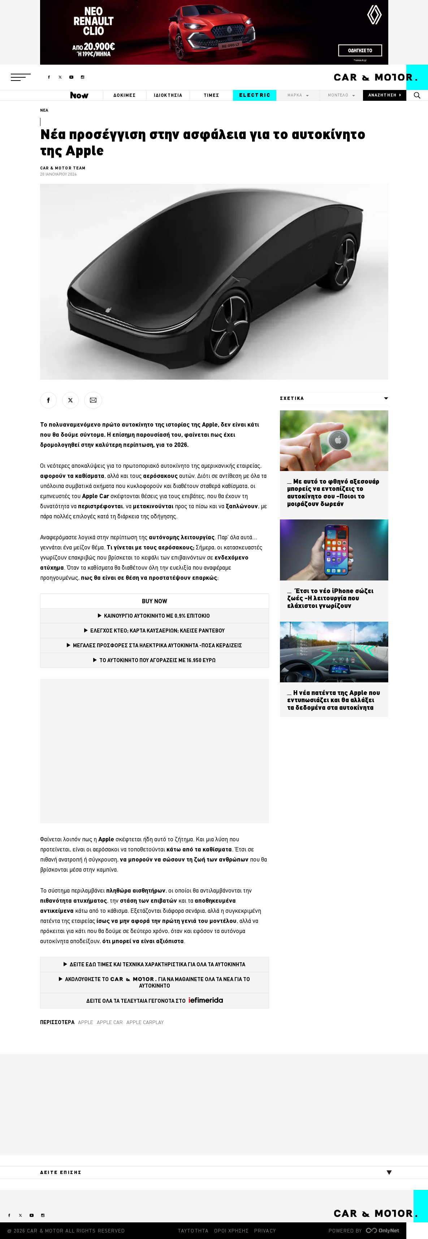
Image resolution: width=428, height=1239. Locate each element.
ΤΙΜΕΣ (212, 95)
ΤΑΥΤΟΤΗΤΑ (193, 1231)
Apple (85, 1022)
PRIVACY (265, 1231)
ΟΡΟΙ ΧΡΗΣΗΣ (231, 1231)
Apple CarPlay (145, 1022)
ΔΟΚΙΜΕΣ (124, 95)
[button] (21, 77)
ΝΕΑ (44, 110)
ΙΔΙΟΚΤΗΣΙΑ (168, 95)
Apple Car (110, 1022)
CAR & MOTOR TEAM (63, 168)
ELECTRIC (255, 95)
